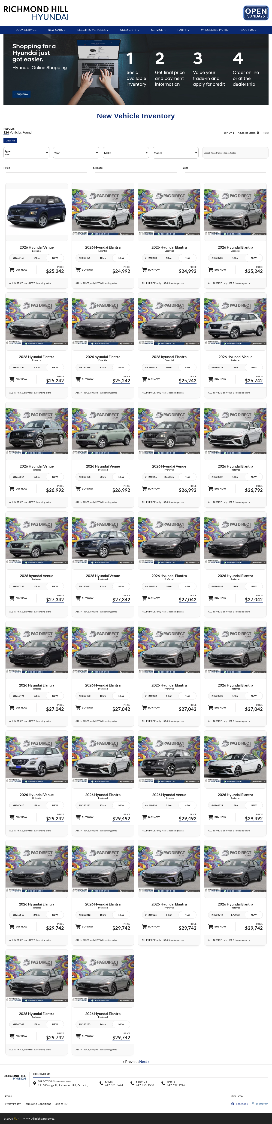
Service (158, 29)
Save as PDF (62, 1103)
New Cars (57, 29)
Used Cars (129, 29)
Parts (184, 29)
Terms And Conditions (37, 1103)
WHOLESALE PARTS (214, 29)
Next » (144, 1061)
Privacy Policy (12, 1103)
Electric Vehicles (93, 29)
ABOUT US (248, 29)
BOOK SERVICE (25, 29)
